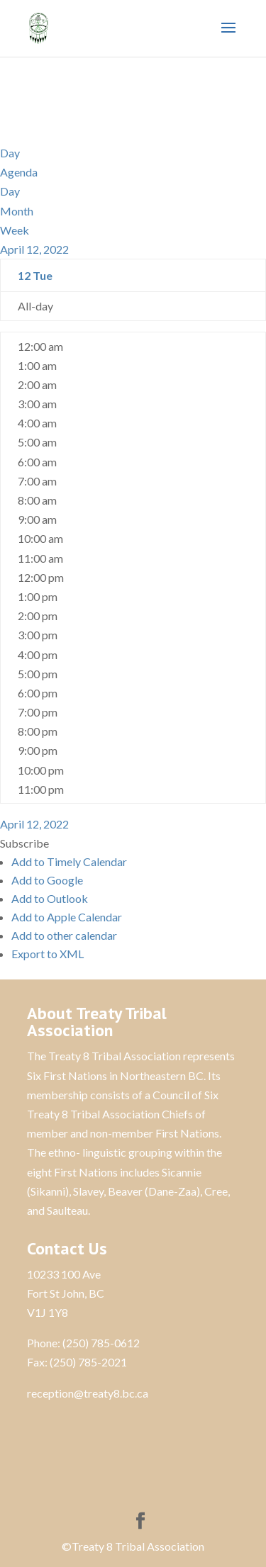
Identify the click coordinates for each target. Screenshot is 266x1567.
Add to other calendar (64, 935)
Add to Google (47, 880)
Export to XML (47, 953)
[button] (24, 843)
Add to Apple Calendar (66, 916)
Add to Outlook (49, 898)
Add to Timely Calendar (69, 861)
